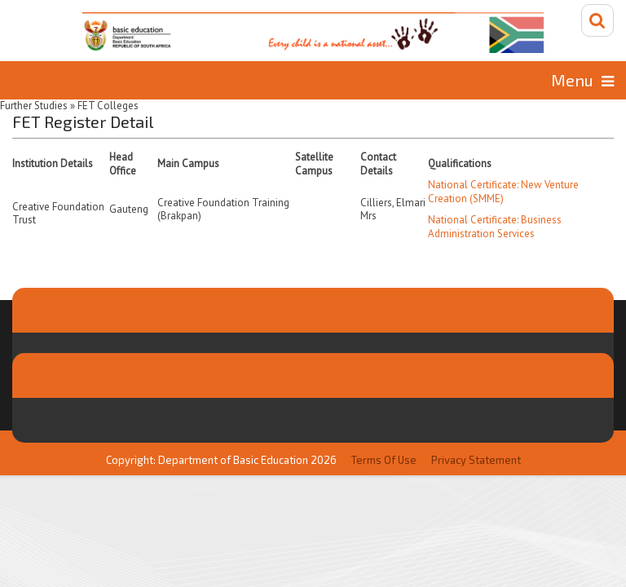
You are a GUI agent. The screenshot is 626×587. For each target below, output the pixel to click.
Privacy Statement (476, 459)
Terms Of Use (384, 459)
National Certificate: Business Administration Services (495, 226)
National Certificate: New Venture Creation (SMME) (503, 191)
